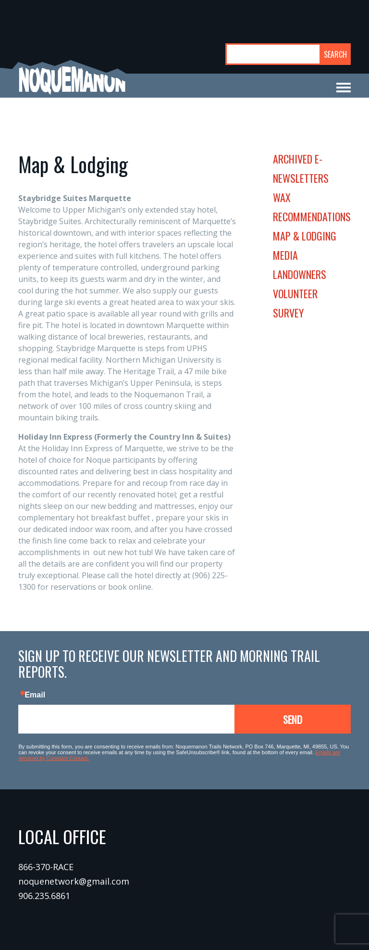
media (285, 255)
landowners (299, 274)
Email (35, 695)
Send (292, 719)
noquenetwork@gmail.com (73, 881)
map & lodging (304, 235)
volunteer (295, 293)
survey (288, 312)
